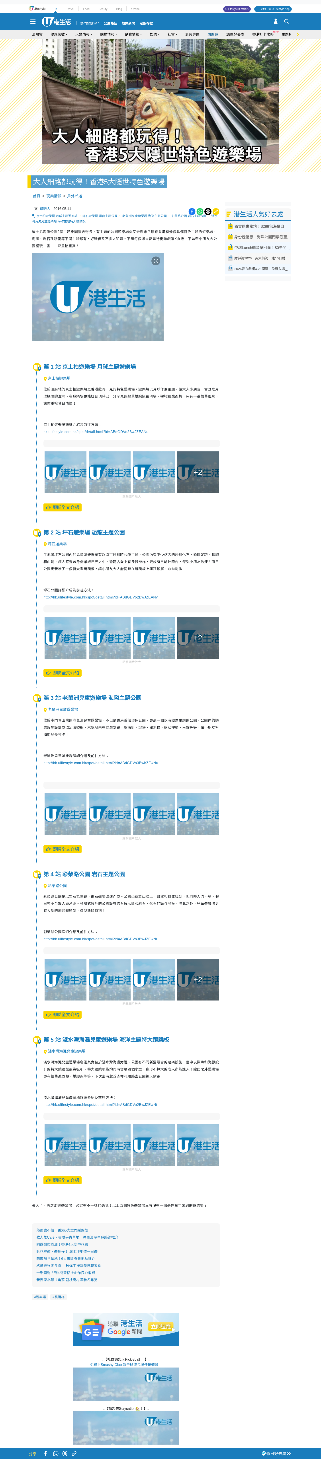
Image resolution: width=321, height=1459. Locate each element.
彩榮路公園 (55, 886)
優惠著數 (58, 34)
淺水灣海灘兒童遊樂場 (64, 1051)
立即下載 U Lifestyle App (275, 9)
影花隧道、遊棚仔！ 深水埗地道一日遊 (67, 1251)
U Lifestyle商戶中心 (237, 9)
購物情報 (107, 34)
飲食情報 (132, 34)
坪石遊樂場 (55, 544)
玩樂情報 (82, 34)
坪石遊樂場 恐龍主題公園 (99, 216)
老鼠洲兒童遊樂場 (60, 709)
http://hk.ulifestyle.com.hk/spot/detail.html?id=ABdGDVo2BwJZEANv (100, 597)
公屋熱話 (110, 23)
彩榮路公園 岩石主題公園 (188, 216)
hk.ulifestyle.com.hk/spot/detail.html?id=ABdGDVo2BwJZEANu (95, 432)
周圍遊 (212, 34)
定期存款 (146, 23)
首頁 (36, 196)
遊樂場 (41, 1297)
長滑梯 (60, 1297)
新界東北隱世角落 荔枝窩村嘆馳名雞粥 (67, 1280)
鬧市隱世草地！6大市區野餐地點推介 (65, 1259)
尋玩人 (45, 209)
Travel (70, 9)
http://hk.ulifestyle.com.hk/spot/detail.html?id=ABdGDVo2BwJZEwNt (100, 1105)
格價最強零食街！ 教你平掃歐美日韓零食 (68, 1266)
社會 (171, 34)
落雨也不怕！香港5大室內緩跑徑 (62, 1230)
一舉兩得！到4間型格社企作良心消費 (65, 1273)
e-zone (135, 9)
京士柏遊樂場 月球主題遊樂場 (57, 216)
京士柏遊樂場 (56, 378)
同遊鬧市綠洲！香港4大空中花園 (62, 1244)
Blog (119, 9)
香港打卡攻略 (263, 34)
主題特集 (289, 34)
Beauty (102, 9)
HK (55, 9)
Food (86, 9)
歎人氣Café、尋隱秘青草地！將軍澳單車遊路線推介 (77, 1237)
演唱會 (37, 34)
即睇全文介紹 (62, 507)
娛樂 (153, 34)
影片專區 (192, 34)
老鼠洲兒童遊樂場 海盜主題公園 (144, 216)
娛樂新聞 (128, 23)
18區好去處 (235, 34)
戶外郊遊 (74, 196)
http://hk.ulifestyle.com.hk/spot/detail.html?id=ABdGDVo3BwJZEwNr (100, 939)
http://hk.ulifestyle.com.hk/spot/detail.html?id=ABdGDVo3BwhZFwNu (100, 763)
